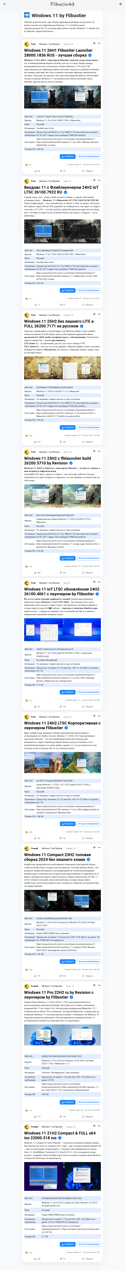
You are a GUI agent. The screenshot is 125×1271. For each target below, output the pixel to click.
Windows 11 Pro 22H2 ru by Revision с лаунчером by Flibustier (59, 994)
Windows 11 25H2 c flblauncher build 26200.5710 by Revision (57, 460)
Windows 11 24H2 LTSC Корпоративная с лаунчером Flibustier (62, 725)
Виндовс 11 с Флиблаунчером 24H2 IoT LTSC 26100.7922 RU (61, 189)
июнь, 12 (70, 986)
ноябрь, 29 (68, 315)
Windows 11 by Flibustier (49, 44)
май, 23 (67, 583)
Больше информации (89, 156)
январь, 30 (71, 1127)
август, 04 (68, 452)
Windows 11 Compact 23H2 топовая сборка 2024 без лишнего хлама (57, 857)
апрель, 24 (68, 44)
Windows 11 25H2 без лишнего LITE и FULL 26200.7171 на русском (59, 323)
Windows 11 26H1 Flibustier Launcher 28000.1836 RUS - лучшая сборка (58, 52)
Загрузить (69, 156)
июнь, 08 (67, 717)
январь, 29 (71, 848)
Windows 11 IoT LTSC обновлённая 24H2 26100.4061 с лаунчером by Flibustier (62, 591)
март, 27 (67, 181)
